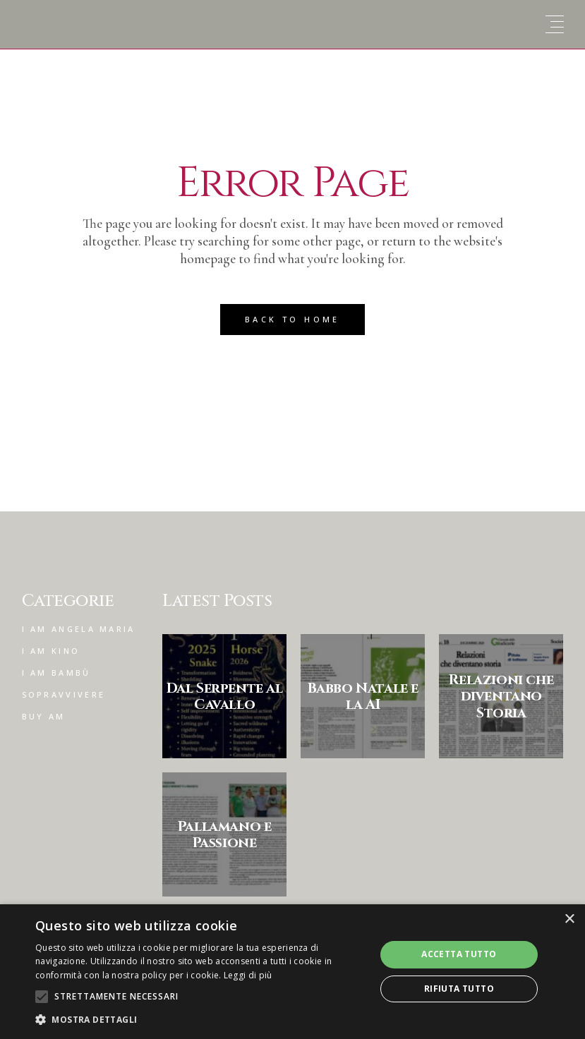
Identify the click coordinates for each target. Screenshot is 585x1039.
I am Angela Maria (78, 629)
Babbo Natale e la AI (363, 696)
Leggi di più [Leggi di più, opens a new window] (248, 975)
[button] (200, 1019)
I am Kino (51, 650)
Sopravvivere (64, 694)
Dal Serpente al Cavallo (225, 696)
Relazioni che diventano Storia (501, 696)
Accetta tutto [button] (458, 954)
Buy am (44, 716)
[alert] (292, 971)
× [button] (569, 919)
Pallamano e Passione (225, 834)
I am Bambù (56, 672)
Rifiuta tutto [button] (459, 989)
